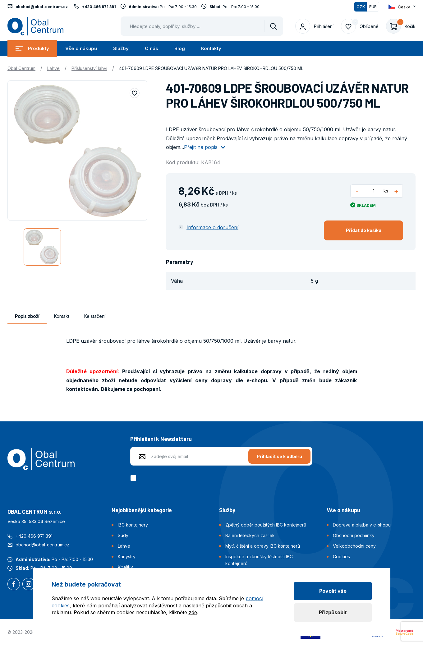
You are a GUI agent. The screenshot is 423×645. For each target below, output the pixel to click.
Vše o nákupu (81, 48)
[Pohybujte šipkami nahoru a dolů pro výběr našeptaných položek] (202, 26)
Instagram (28, 584)
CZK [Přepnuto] (360, 6)
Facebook (13, 584)
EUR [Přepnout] (373, 6)
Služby (121, 48)
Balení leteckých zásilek (250, 535)
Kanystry (127, 556)
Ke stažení (94, 316)
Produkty (32, 48)
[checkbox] (134, 478)
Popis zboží (27, 316)
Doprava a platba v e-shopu (362, 524)
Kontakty (211, 48)
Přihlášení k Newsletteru (161, 438)
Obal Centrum (21, 68)
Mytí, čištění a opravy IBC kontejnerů (262, 546)
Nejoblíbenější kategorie (142, 510)
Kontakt (61, 316)
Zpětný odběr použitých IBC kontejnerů (265, 524)
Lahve (53, 68)
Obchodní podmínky (354, 535)
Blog (179, 48)
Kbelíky (125, 567)
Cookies (341, 556)
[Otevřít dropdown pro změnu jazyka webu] (402, 6)
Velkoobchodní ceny (354, 546)
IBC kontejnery (133, 524)
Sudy (123, 535)
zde (193, 612)
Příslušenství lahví (89, 68)
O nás (151, 48)
